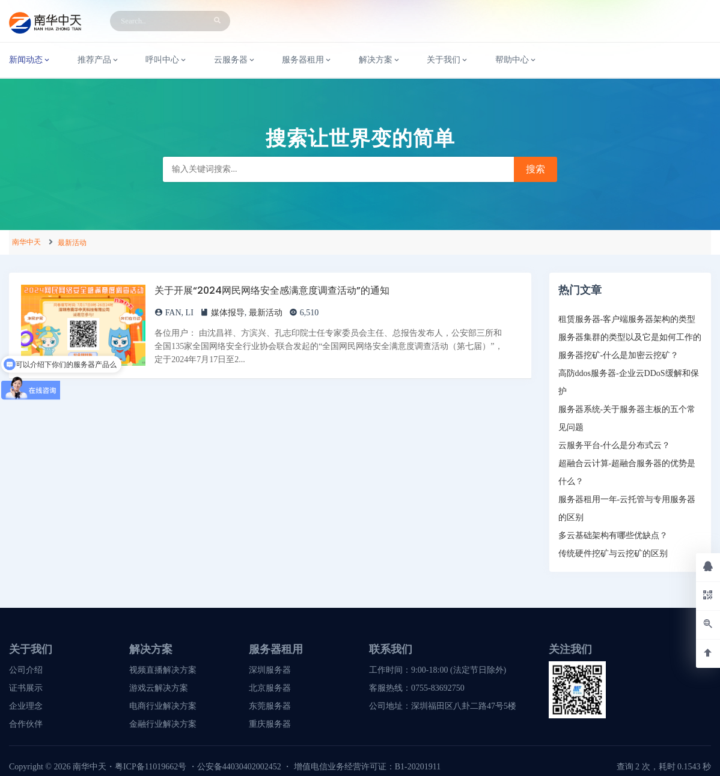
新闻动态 (30, 60)
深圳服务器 (270, 669)
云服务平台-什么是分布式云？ (614, 445)
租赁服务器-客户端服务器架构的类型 (627, 319)
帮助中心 (516, 60)
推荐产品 (99, 60)
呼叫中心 (166, 60)
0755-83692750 (438, 688)
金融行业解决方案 (163, 724)
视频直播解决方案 (163, 669)
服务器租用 (307, 60)
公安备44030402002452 (239, 766)
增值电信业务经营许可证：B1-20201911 (367, 766)
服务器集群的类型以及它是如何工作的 (629, 337)
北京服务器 (270, 688)
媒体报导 (228, 312)
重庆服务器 (270, 724)
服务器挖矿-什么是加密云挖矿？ (618, 355)
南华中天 (26, 242)
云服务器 (235, 60)
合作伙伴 (26, 724)
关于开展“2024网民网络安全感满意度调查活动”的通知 (271, 290)
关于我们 (448, 60)
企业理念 (26, 706)
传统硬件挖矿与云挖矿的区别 (613, 553)
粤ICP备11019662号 (150, 766)
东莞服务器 (270, 706)
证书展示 (26, 688)
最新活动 (72, 242)
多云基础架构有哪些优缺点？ (613, 535)
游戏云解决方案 (158, 688)
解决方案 (380, 60)
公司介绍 (26, 669)
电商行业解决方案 (163, 706)
